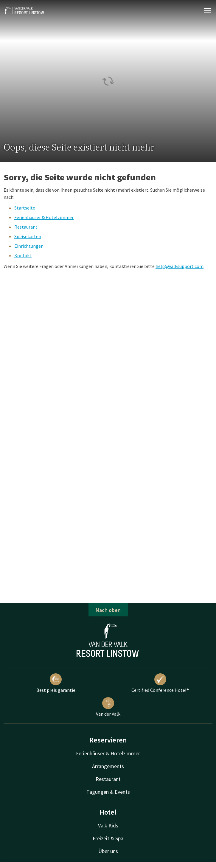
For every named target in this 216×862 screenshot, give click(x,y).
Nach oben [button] (108, 610)
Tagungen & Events (108, 791)
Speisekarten (27, 236)
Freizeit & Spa (108, 838)
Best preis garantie (55, 683)
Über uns (108, 851)
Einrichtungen (28, 246)
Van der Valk (108, 707)
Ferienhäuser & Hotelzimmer (44, 217)
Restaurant (26, 227)
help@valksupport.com (179, 266)
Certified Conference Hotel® (160, 683)
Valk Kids (108, 825)
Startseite (24, 208)
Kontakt (23, 255)
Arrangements (108, 766)
